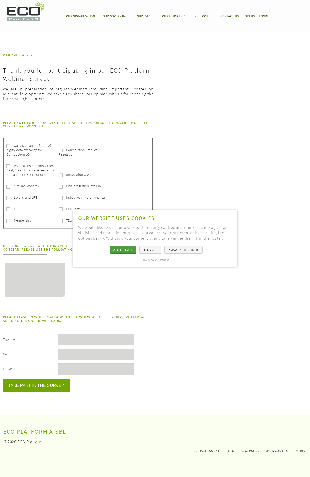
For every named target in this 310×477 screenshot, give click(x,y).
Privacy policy (248, 451)
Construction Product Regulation (78, 152)
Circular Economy (26, 186)
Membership (23, 220)
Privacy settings (183, 250)
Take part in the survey (36, 385)
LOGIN (263, 16)
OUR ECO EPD (203, 16)
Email (7, 367)
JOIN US (249, 16)
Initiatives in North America (85, 197)
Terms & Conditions (277, 451)
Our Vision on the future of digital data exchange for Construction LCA (28, 149)
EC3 (16, 209)
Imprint (301, 451)
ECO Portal (74, 209)
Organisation (13, 337)
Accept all (123, 250)
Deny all (150, 250)
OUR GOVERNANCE (116, 16)
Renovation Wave (78, 174)
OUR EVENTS (145, 16)
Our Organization (80, 16)
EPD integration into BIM (84, 186)
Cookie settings (221, 451)
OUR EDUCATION (174, 16)
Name (8, 352)
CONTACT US (229, 16)
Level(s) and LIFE (25, 197)
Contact (199, 451)
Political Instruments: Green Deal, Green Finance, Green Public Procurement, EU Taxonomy (31, 170)
